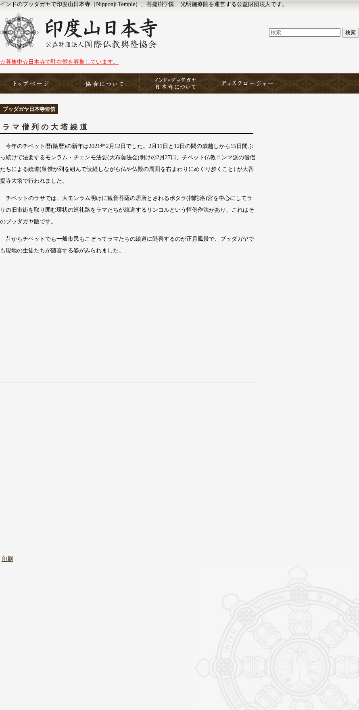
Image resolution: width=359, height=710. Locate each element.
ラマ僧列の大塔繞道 (46, 127)
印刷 (7, 559)
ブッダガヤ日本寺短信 (29, 109)
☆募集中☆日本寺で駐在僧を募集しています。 (59, 61)
